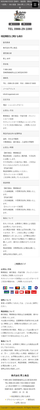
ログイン (14, 24)
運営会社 (31, 400)
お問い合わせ (21, 403)
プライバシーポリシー (15, 400)
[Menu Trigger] (35, 4)
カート (26, 24)
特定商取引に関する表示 (20, 396)
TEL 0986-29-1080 (20, 29)
